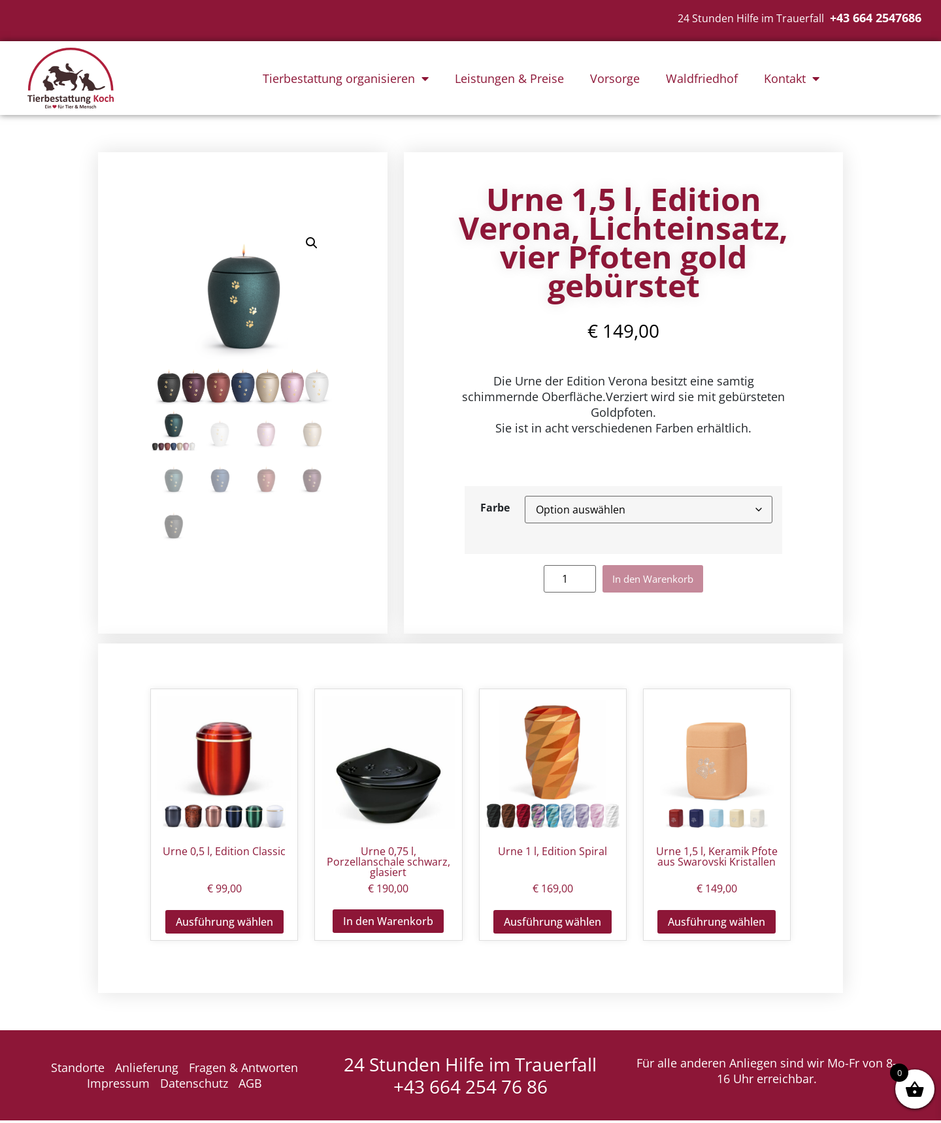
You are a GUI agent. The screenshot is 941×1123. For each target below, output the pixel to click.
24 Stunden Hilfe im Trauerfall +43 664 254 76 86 (470, 1077)
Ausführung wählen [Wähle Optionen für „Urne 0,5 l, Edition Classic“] (224, 924)
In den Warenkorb (653, 580)
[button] (311, 244)
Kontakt (791, 78)
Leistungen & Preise (509, 78)
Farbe (495, 507)
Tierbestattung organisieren (346, 78)
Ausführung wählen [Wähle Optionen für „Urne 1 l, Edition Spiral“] (552, 924)
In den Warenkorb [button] (388, 924)
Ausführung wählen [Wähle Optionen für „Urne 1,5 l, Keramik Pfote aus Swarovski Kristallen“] (716, 924)
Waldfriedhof (702, 78)
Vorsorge (615, 78)
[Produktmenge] (559, 580)
